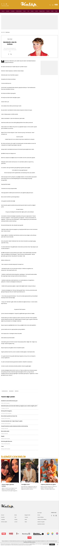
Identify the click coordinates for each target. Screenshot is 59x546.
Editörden (8, 32)
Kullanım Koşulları (41, 521)
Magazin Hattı (42, 11)
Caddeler (12, 11)
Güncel (3, 11)
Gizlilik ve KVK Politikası (42, 519)
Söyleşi (32, 11)
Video (56, 11)
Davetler (7, 11)
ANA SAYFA (3, 32)
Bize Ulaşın (40, 512)
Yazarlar (47, 11)
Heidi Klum (16, 390)
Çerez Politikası (41, 517)
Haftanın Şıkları (19, 11)
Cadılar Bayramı (5, 390)
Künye (39, 515)
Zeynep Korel (11, 390)
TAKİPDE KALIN (53, 512)
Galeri (52, 11)
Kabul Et (52, 544)
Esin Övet (10, 39)
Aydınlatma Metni (41, 524)
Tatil (28, 11)
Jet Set (36, 11)
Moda (24, 11)
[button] (57, 460)
